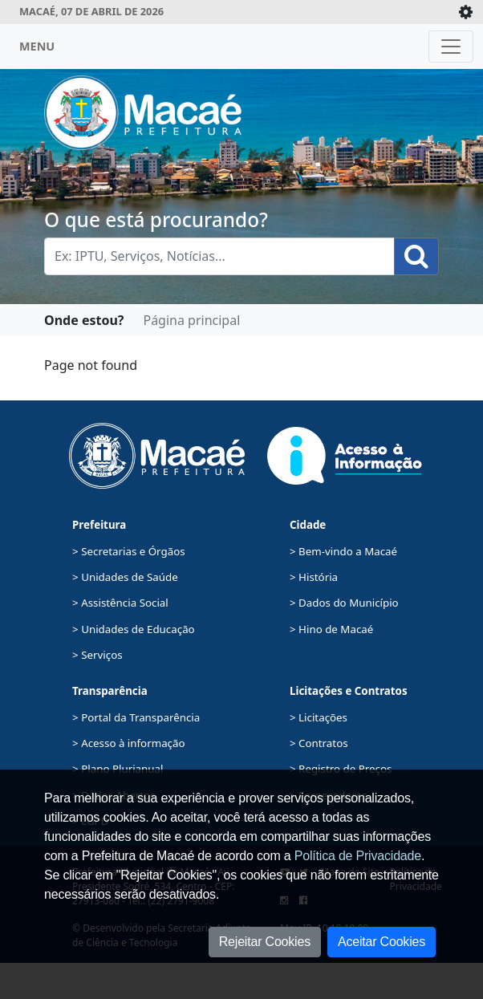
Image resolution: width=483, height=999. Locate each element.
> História (314, 577)
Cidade (308, 525)
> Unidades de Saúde (125, 577)
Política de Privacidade (357, 856)
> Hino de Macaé (331, 629)
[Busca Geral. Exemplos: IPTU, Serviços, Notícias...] (219, 256)
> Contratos (319, 743)
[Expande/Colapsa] (465, 12)
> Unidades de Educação (133, 629)
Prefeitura (99, 525)
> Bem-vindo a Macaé (343, 551)
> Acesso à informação (128, 743)
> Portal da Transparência (136, 717)
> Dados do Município (344, 602)
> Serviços (97, 655)
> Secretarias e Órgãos (128, 551)
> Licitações (318, 717)
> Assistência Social (120, 602)
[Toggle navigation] (450, 46)
